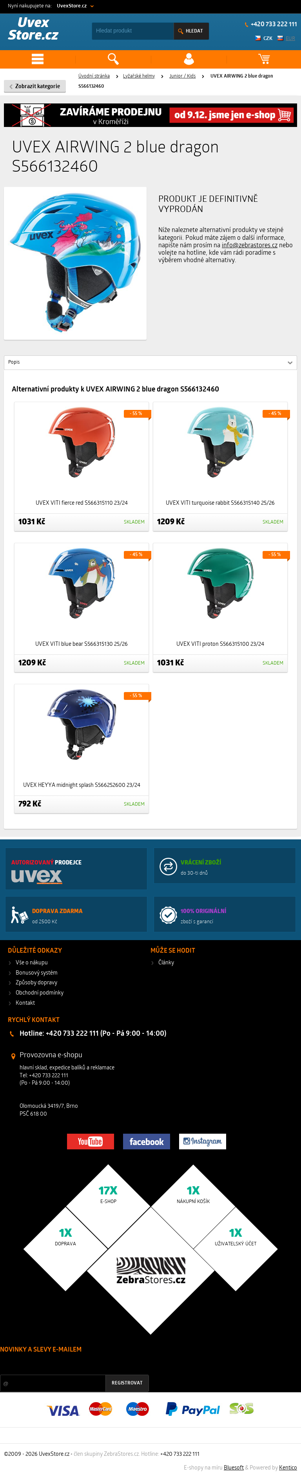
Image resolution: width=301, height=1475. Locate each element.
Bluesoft (234, 1468)
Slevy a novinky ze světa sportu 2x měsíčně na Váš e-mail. (67, 1365)
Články (166, 963)
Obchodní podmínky (39, 993)
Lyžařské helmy (139, 76)
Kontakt (25, 1003)
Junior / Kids (182, 76)
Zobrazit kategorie (37, 87)
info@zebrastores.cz (249, 246)
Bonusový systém (37, 973)
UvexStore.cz (72, 6)
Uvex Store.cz (33, 30)
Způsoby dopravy (36, 983)
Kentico (288, 1468)
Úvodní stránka (94, 76)
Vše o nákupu (32, 963)
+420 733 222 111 (273, 25)
